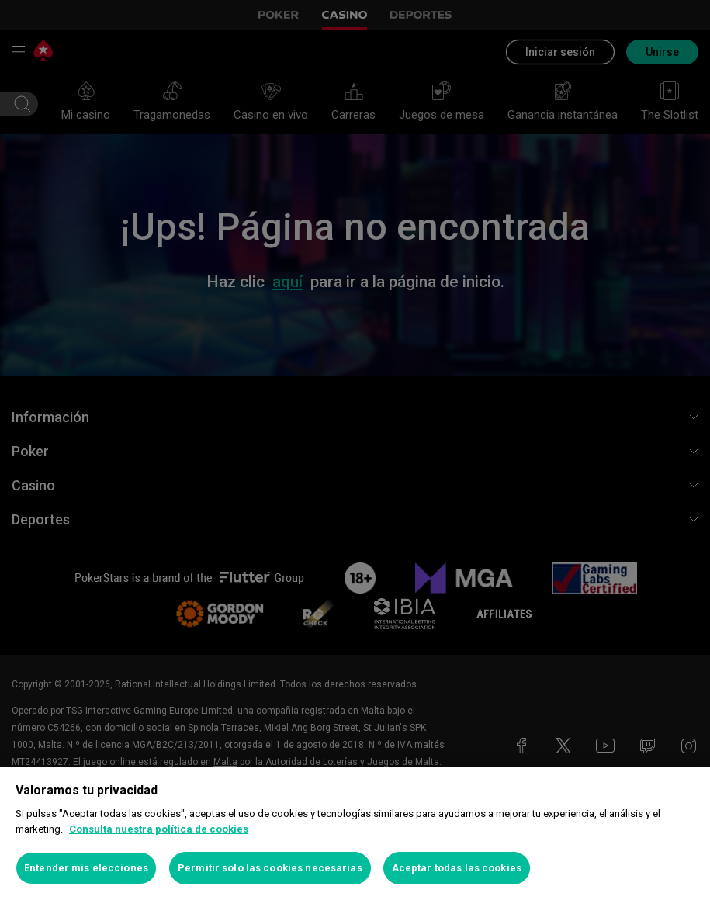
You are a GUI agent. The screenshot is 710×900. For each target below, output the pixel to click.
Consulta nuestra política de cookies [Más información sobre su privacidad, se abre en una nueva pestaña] (158, 829)
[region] (355, 833)
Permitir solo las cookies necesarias (270, 868)
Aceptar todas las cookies (456, 868)
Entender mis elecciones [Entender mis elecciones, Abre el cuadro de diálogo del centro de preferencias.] (86, 868)
